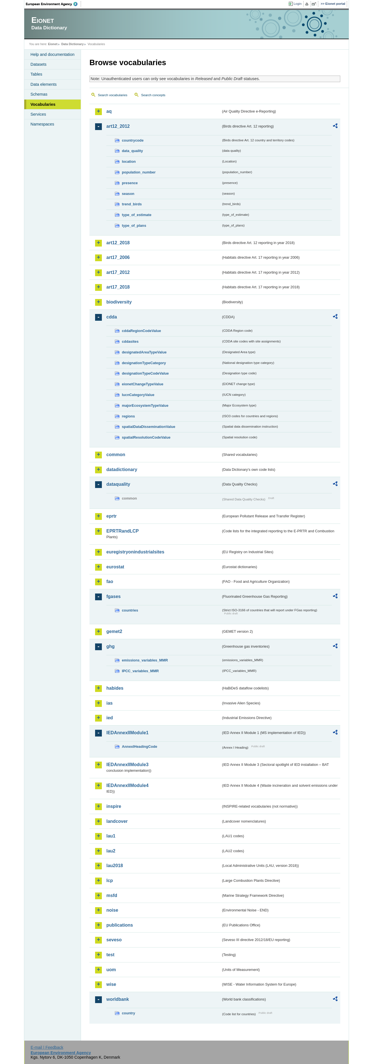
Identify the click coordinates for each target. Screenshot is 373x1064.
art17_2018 (118, 287)
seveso (114, 939)
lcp (109, 880)
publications (119, 925)
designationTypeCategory (144, 363)
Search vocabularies (112, 95)
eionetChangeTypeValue (142, 384)
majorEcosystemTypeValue (145, 405)
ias (109, 703)
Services (38, 114)
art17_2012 (118, 272)
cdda (111, 317)
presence (130, 183)
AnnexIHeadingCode (139, 746)
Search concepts (153, 95)
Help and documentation (52, 54)
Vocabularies (43, 104)
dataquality (118, 484)
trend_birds (132, 204)
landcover (117, 821)
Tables (36, 74)
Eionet (52, 44)
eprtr (111, 516)
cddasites (130, 341)
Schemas (38, 94)
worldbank (117, 999)
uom (111, 969)
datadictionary (121, 469)
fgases (113, 596)
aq (109, 111)
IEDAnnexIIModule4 (127, 785)
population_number (138, 172)
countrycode (133, 140)
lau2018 (114, 865)
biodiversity (119, 302)
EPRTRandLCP (122, 531)
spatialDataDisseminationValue (148, 427)
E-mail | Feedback (46, 1047)
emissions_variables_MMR (145, 660)
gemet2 (114, 631)
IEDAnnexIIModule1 (127, 732)
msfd (111, 895)
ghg (110, 646)
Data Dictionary (72, 44)
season (128, 194)
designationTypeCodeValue (145, 373)
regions (128, 416)
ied (109, 717)
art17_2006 (118, 257)
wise (111, 984)
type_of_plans (134, 225)
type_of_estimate (137, 215)
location (129, 161)
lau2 (110, 850)
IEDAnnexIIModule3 (127, 764)
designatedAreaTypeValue (144, 352)
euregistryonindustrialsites (135, 551)
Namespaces (42, 124)
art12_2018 (118, 242)
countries (130, 610)
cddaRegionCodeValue (141, 331)
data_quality (132, 151)
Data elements (43, 84)
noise (112, 910)
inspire (113, 806)
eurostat (115, 566)
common (115, 454)
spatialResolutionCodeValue (146, 437)
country (128, 1013)
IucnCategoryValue (138, 395)
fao (109, 581)
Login (298, 3)
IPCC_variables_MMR (140, 671)
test (110, 954)
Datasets (38, 64)
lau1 (110, 836)
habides (114, 688)
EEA (53, 4)
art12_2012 (118, 126)
